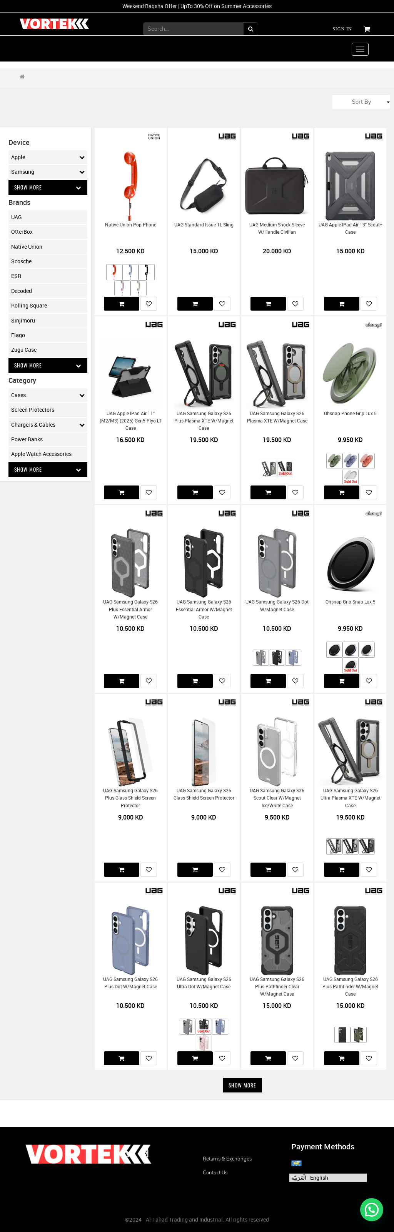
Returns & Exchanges (227, 1159)
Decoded (21, 290)
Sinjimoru (23, 320)
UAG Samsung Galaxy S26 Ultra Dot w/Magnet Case (204, 983)
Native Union (26, 246)
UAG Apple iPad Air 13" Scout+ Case (350, 228)
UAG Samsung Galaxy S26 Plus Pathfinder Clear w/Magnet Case (277, 987)
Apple (48, 157)
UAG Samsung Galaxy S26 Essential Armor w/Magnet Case (204, 609)
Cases (48, 395)
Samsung (48, 172)
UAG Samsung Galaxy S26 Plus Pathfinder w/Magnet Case (350, 987)
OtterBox (22, 232)
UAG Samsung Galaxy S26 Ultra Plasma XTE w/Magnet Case (351, 798)
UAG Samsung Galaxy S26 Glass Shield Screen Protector (204, 794)
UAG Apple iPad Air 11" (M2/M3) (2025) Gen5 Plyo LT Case (131, 421)
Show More (48, 187)
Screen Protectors (32, 410)
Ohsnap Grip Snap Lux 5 (351, 602)
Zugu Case (24, 350)
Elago (18, 335)
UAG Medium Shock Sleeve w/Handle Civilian (277, 228)
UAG (16, 217)
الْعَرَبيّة (298, 1177)
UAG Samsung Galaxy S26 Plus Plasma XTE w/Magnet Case (204, 421)
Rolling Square (29, 305)
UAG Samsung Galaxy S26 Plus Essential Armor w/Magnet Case (130, 609)
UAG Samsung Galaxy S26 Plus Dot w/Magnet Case (130, 983)
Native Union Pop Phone (130, 224)
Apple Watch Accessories (41, 454)
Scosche (21, 261)
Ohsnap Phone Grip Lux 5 (350, 413)
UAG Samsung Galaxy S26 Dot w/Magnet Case (277, 605)
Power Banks (27, 439)
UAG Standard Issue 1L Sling (204, 224)
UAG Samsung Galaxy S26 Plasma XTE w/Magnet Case (277, 417)
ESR (16, 276)
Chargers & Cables (48, 425)
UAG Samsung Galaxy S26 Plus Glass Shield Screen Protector (130, 798)
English (319, 1177)
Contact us (215, 1172)
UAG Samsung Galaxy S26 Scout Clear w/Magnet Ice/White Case (277, 798)
